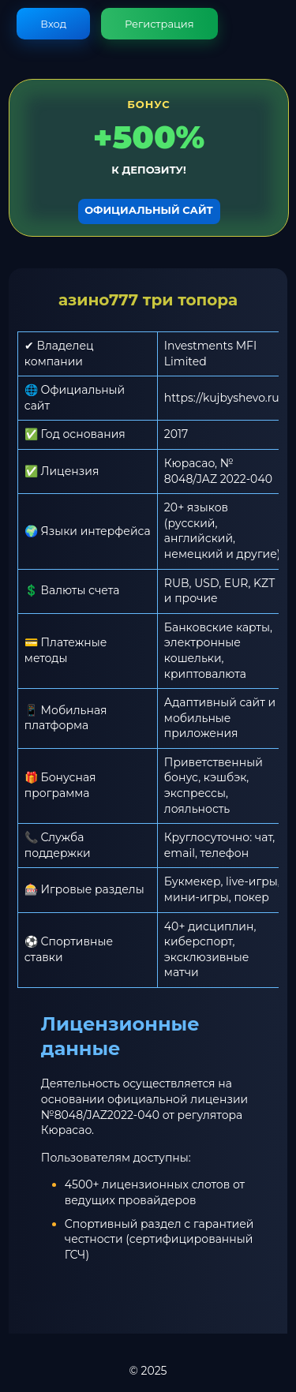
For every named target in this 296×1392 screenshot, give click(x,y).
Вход (53, 23)
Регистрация (159, 23)
